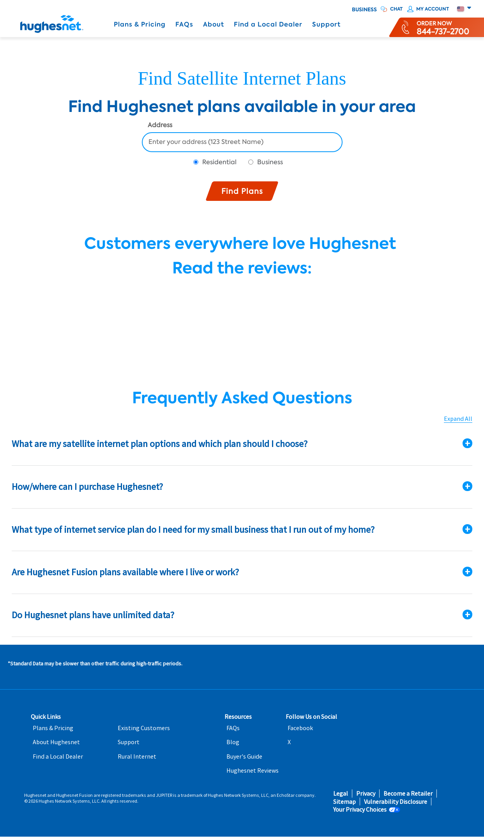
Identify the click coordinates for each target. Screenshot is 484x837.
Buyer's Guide (244, 756)
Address (160, 125)
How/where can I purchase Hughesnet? (87, 487)
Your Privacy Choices (360, 809)
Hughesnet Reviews (252, 770)
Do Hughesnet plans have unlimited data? (93, 615)
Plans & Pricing (140, 24)
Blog (232, 742)
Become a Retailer (408, 793)
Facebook (300, 728)
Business (364, 10)
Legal (340, 793)
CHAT (396, 9)
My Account (432, 9)
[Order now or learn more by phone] (443, 27)
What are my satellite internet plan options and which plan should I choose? (159, 444)
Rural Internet (137, 756)
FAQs (184, 24)
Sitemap (344, 801)
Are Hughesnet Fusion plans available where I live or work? (125, 572)
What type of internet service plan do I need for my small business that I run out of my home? (193, 529)
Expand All (458, 418)
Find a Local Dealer (268, 24)
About (213, 24)
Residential (219, 162)
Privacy (365, 793)
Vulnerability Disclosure (395, 801)
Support (326, 24)
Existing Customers (144, 728)
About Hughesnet (56, 742)
